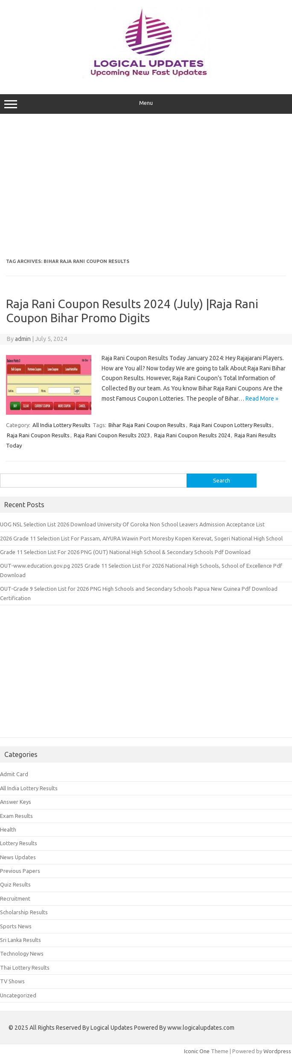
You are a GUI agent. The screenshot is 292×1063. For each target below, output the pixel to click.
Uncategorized (18, 995)
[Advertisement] (146, 186)
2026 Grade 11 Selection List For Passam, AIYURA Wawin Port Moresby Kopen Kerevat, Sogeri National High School (141, 538)
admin (23, 338)
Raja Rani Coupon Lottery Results (231, 425)
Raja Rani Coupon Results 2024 (192, 435)
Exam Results (16, 816)
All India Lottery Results (61, 425)
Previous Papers (20, 871)
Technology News (22, 953)
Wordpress (277, 1051)
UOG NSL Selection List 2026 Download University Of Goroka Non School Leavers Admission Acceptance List (132, 524)
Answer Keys (15, 802)
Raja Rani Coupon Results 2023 (112, 435)
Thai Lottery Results (25, 968)
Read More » (261, 398)
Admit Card (14, 774)
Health (8, 829)
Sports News (16, 926)
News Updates (18, 857)
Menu (146, 104)
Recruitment (15, 898)
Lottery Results (18, 843)
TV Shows (12, 981)
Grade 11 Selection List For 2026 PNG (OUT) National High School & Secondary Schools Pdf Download (125, 552)
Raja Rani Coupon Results (38, 435)
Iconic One (197, 1051)
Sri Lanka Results (20, 940)
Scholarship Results (24, 912)
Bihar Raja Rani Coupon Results (146, 425)
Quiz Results (15, 884)
